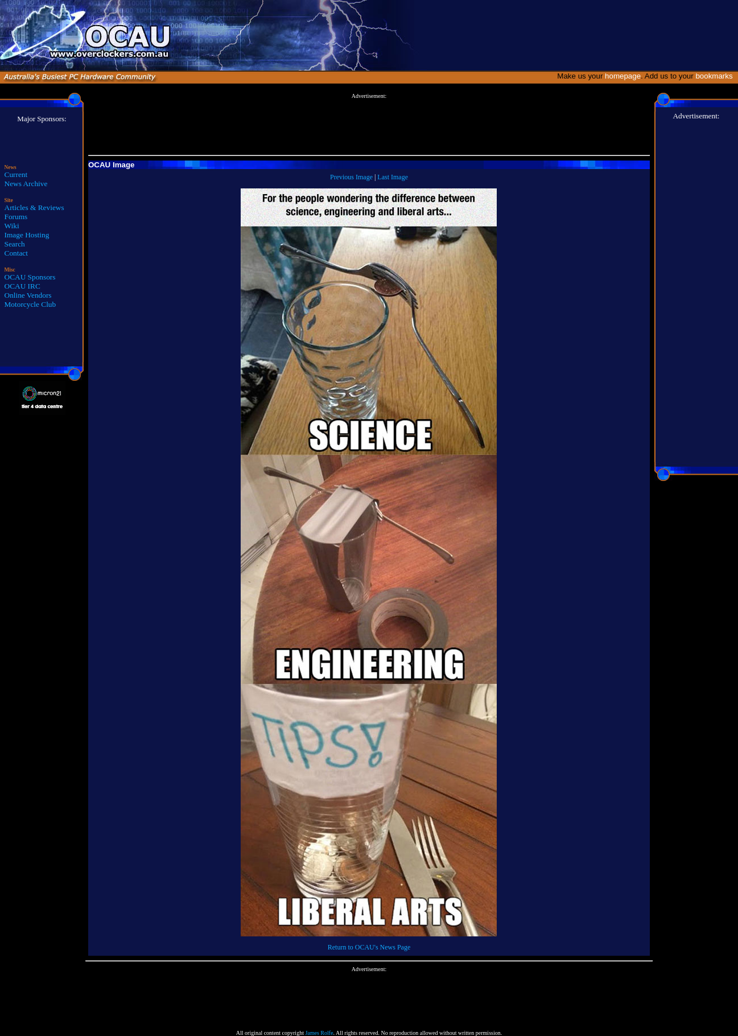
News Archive (26, 183)
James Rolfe (319, 1033)
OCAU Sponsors (30, 277)
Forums (16, 216)
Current (16, 174)
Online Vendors (28, 295)
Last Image (392, 177)
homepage (623, 76)
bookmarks (716, 76)
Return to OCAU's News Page (369, 947)
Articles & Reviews (34, 207)
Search (15, 244)
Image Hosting (27, 235)
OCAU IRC (22, 286)
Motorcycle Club (30, 304)
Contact (16, 253)
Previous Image (351, 177)
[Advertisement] (369, 124)
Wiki (12, 225)
